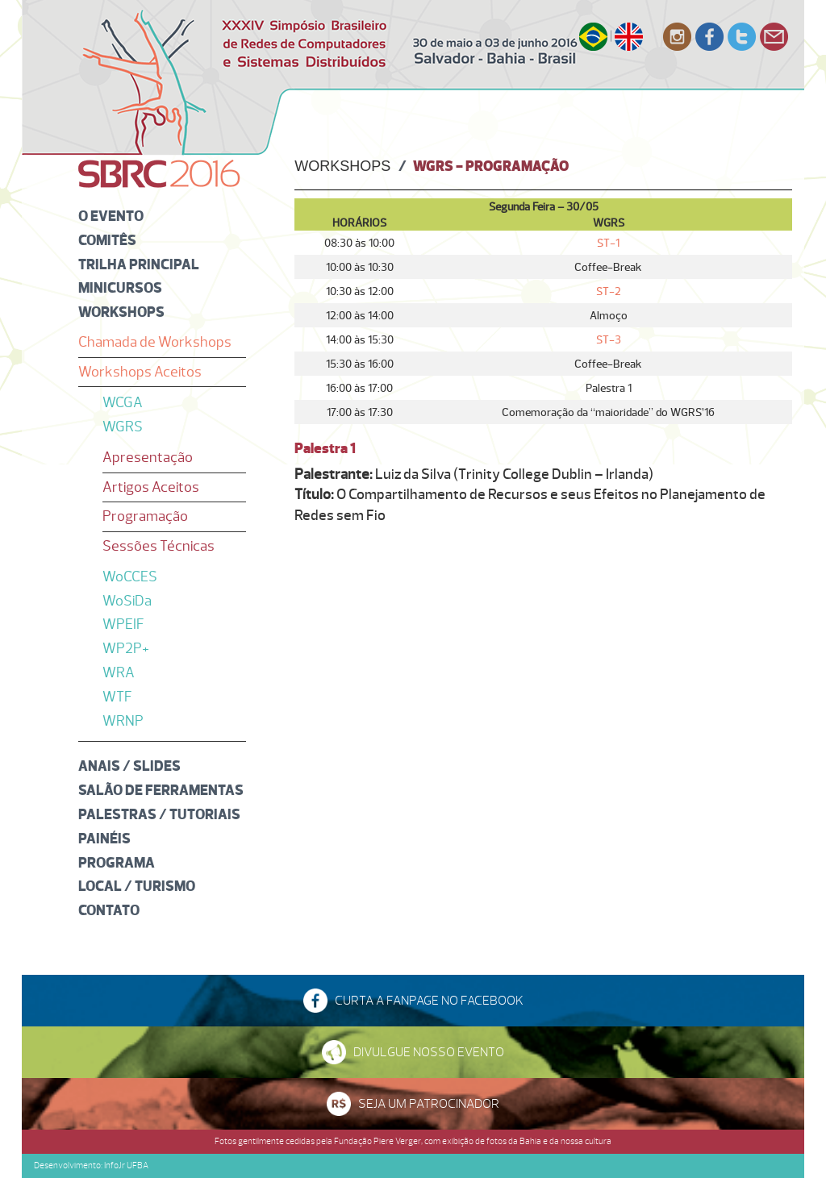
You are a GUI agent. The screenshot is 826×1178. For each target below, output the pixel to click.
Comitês (107, 239)
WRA (118, 672)
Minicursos (120, 287)
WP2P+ (125, 648)
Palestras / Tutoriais (159, 813)
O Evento (111, 215)
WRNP (123, 721)
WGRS (122, 426)
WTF (117, 697)
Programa (116, 862)
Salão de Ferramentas (161, 789)
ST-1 (608, 242)
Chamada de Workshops (155, 342)
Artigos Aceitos (150, 487)
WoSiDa (127, 601)
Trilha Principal (138, 264)
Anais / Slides (129, 765)
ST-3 (608, 339)
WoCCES (129, 576)
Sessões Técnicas (158, 546)
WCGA (122, 402)
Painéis (104, 838)
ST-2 (608, 291)
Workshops (121, 311)
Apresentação (147, 457)
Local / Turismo (136, 885)
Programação (145, 516)
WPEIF (123, 624)
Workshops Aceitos (140, 372)
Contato (109, 909)
